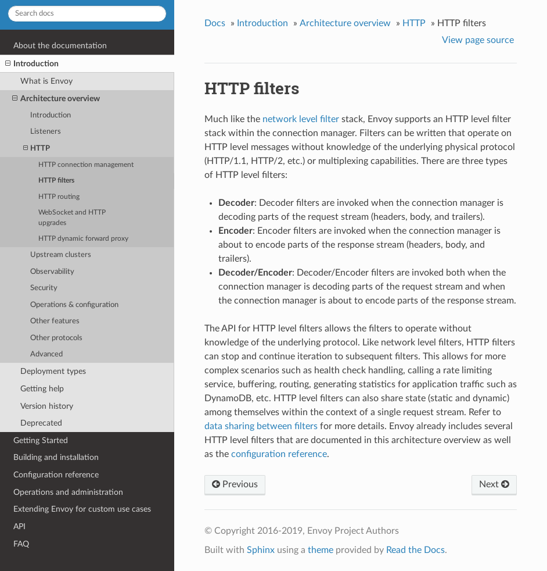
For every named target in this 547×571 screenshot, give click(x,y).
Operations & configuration (74, 305)
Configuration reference (56, 474)
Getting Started (40, 440)
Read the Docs (415, 550)
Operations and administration (68, 492)
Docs (214, 23)
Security (43, 288)
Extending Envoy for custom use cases (82, 509)
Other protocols (56, 338)
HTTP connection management (86, 165)
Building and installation (56, 457)
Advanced (46, 354)
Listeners (45, 131)
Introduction (32, 64)
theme (320, 550)
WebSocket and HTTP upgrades (72, 217)
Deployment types (53, 371)
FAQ (21, 544)
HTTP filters (56, 180)
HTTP (36, 149)
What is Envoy (46, 81)
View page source (478, 40)
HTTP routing (59, 197)
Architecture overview (56, 99)
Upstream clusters (60, 255)
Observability (52, 272)
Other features (55, 321)
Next (494, 484)
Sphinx (261, 550)
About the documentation (60, 45)
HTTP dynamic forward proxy (83, 238)
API (19, 526)
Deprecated (41, 423)
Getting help (42, 388)
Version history (46, 406)
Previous (235, 484)
